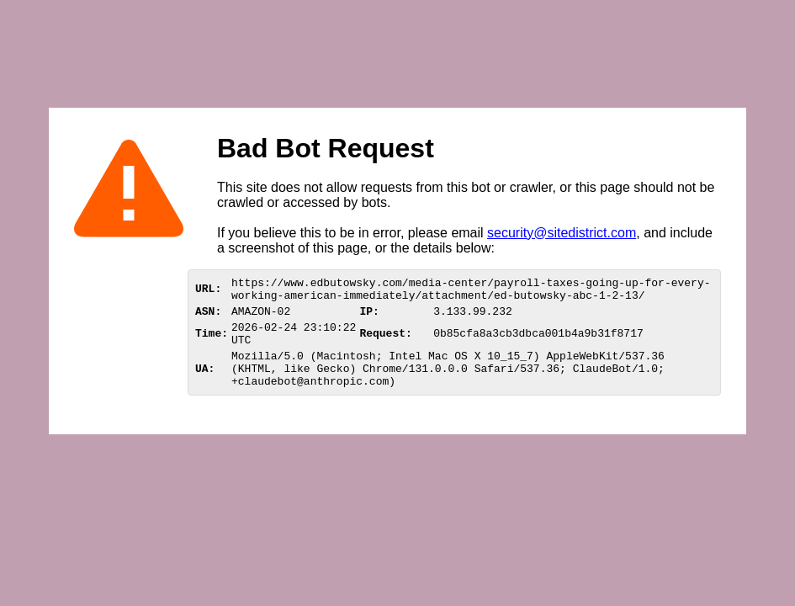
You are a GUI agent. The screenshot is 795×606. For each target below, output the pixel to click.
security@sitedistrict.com (561, 233)
